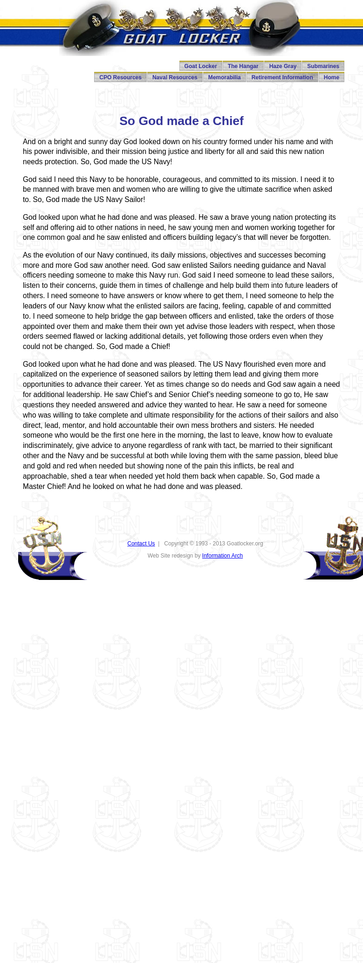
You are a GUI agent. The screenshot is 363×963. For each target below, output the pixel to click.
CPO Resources (120, 77)
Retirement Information (282, 77)
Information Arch (222, 555)
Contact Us (141, 543)
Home (331, 77)
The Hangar (243, 66)
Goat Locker (201, 66)
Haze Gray (283, 66)
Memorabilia (224, 77)
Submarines (323, 66)
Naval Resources (175, 77)
